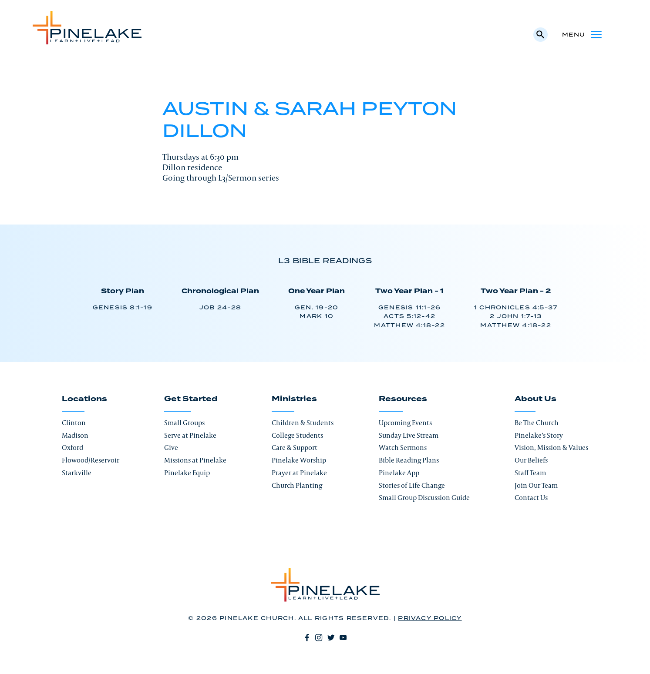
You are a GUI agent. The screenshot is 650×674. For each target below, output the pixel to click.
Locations (84, 399)
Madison (75, 435)
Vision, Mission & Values (551, 447)
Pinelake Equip (187, 472)
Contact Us (531, 497)
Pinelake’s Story (539, 435)
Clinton (74, 422)
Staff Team (530, 472)
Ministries (294, 399)
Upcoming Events (405, 422)
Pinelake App (399, 472)
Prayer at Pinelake (299, 472)
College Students (297, 435)
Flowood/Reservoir (90, 460)
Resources (403, 399)
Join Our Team (536, 485)
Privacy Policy (429, 618)
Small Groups (184, 422)
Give (171, 447)
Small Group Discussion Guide (424, 497)
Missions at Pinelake (195, 460)
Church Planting (297, 485)
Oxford (72, 447)
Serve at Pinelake (190, 435)
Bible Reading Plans (409, 460)
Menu (582, 34)
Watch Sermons (403, 447)
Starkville (76, 472)
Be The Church (537, 422)
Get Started (191, 399)
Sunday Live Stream (408, 435)
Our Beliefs (531, 460)
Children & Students (302, 422)
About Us (535, 399)
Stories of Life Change (412, 485)
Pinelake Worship (299, 460)
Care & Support (294, 447)
